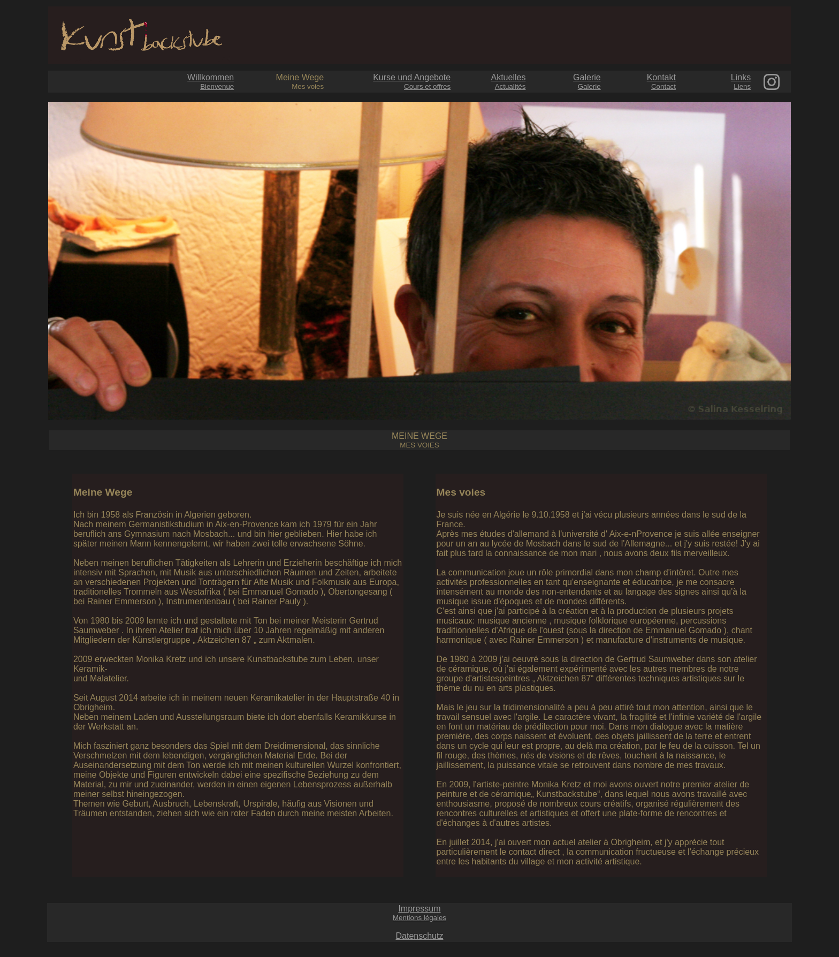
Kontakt (661, 81)
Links (741, 81)
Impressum (419, 913)
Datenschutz (420, 935)
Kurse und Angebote (412, 81)
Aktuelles (508, 81)
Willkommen (210, 81)
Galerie (587, 81)
